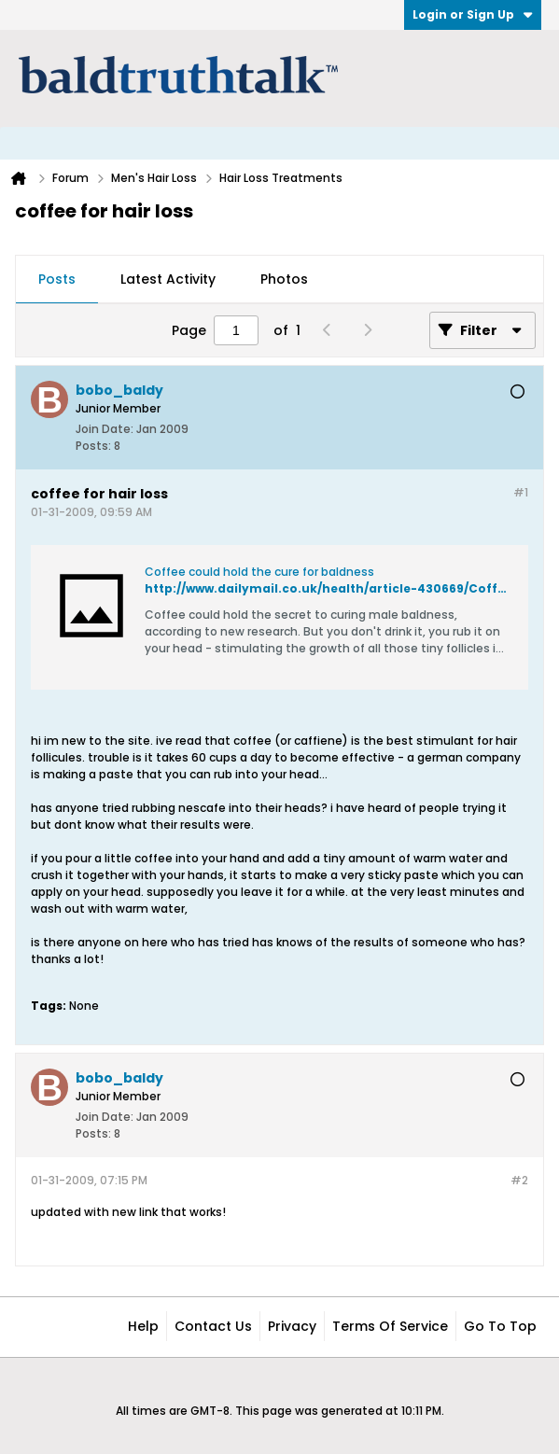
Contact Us (213, 1326)
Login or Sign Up (472, 14)
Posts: (93, 446)
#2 (519, 1180)
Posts (57, 279)
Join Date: (104, 429)
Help (143, 1326)
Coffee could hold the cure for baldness (259, 572)
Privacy (292, 1326)
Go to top (500, 1326)
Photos (284, 279)
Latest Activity (168, 279)
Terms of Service (390, 1326)
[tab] (57, 280)
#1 (520, 492)
